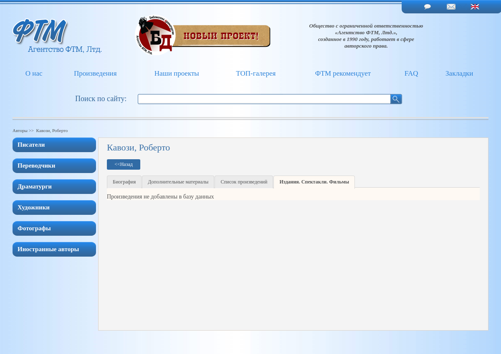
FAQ (411, 73)
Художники (34, 207)
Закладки (459, 73)
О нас (34, 73)
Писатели (31, 144)
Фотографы (34, 228)
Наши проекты (176, 73)
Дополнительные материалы (178, 182)
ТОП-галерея (256, 73)
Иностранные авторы (48, 249)
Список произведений (243, 182)
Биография (124, 182)
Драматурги (35, 186)
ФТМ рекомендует (343, 73)
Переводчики (36, 165)
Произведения (95, 73)
